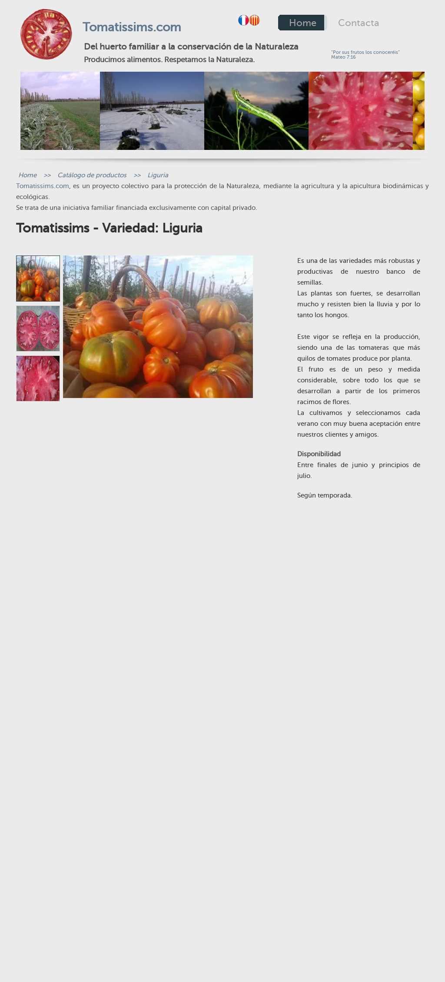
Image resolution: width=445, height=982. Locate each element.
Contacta (358, 23)
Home (302, 23)
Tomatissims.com (132, 27)
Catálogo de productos (91, 175)
